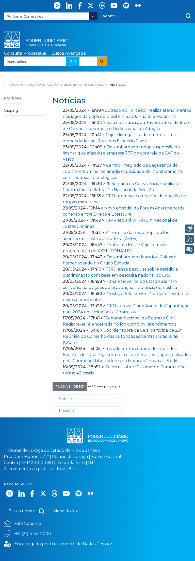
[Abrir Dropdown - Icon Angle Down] (93, 16)
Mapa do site (66, 511)
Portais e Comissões (24, 16)
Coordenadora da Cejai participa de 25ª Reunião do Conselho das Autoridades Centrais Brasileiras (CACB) (122, 336)
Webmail (109, 16)
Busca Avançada (68, 53)
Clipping (11, 110)
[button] (70, 386)
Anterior (66, 398)
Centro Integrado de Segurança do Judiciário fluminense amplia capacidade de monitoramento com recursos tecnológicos (123, 171)
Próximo (66, 410)
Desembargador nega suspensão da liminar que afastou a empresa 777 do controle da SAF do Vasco (121, 153)
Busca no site (26, 511)
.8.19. (73, 61)
